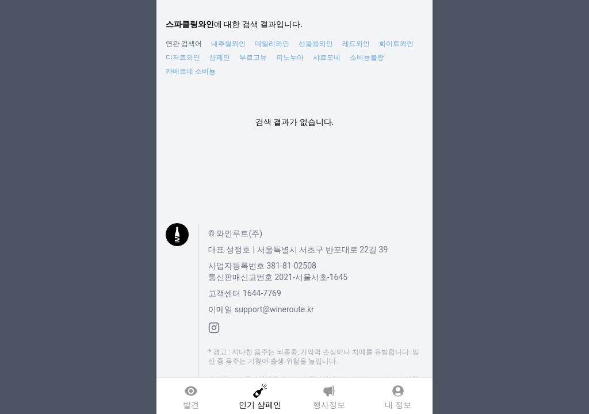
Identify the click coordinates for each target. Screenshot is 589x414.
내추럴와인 (228, 44)
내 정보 (398, 403)
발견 (191, 403)
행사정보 (329, 403)
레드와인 (356, 44)
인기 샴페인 (260, 403)
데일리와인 (272, 44)
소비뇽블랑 (367, 57)
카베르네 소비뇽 (191, 71)
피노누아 (290, 57)
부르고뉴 (253, 57)
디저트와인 (183, 57)
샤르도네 (327, 57)
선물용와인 (316, 44)
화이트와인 (396, 44)
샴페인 (219, 57)
